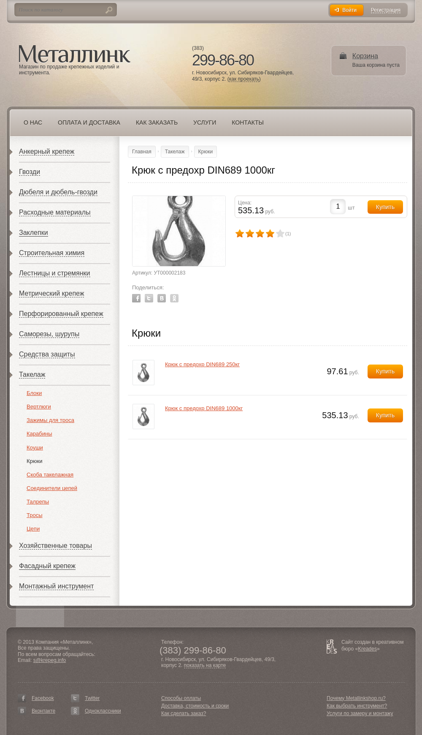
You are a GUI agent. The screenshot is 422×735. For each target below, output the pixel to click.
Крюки (35, 461)
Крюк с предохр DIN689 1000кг (204, 408)
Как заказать (157, 122)
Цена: (245, 203)
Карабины (39, 433)
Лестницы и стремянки (54, 273)
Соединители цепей (52, 488)
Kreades (367, 649)
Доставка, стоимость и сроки (195, 706)
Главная (141, 152)
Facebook (136, 298)
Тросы (35, 515)
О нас (33, 122)
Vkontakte (161, 298)
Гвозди (29, 171)
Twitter (149, 298)
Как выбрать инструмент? (357, 706)
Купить (385, 371)
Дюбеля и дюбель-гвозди (58, 192)
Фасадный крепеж (47, 565)
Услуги (204, 122)
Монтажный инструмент (56, 586)
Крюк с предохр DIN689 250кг (202, 364)
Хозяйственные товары (55, 545)
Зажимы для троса (50, 420)
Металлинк (74, 54)
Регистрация (385, 10)
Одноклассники (103, 711)
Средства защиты (47, 354)
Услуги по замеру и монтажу (360, 713)
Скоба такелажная (50, 474)
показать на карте (205, 665)
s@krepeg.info (49, 660)
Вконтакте (43, 711)
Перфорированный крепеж (61, 313)
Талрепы (38, 501)
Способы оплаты (181, 698)
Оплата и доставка (89, 122)
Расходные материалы (55, 212)
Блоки (34, 393)
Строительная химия (51, 252)
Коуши (35, 447)
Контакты (248, 122)
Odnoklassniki (174, 298)
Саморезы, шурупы (49, 334)
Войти (349, 10)
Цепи (33, 528)
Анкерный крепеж (46, 151)
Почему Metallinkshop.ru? (356, 698)
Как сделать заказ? (183, 713)
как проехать (244, 79)
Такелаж (32, 374)
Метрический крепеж (51, 293)
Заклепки (33, 232)
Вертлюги (39, 406)
